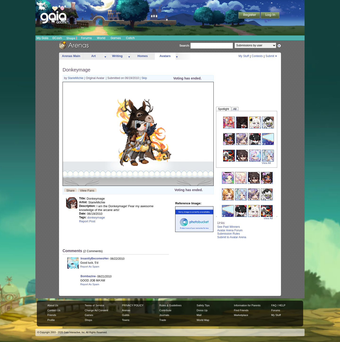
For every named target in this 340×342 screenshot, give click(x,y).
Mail (199, 315)
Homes (142, 56)
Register (249, 15)
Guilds (125, 315)
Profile (51, 320)
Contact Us (53, 310)
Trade (162, 320)
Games (115, 38)
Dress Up (202, 310)
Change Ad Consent (96, 310)
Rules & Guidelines (170, 305)
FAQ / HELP (278, 305)
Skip (144, 78)
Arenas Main (71, 56)
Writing (117, 56)
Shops (72, 38)
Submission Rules (228, 233)
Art (93, 56)
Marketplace (241, 315)
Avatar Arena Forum (229, 230)
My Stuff (243, 56)
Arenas (126, 310)
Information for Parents (247, 305)
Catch (130, 38)
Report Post (87, 221)
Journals (164, 315)
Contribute (165, 310)
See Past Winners (228, 226)
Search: (184, 45)
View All (266, 163)
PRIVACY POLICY (133, 305)
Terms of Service (94, 305)
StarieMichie (76, 78)
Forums (86, 38)
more (105, 56)
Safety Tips (203, 305)
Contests (257, 56)
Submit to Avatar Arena (231, 237)
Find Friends (241, 310)
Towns (125, 320)
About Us (52, 305)
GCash (57, 38)
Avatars (164, 56)
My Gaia (42, 38)
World (101, 38)
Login (270, 15)
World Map (203, 320)
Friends (51, 315)
